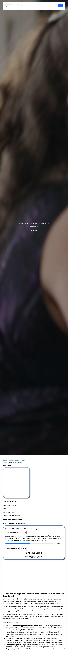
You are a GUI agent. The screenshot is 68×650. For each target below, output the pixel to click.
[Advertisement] (34, 576)
